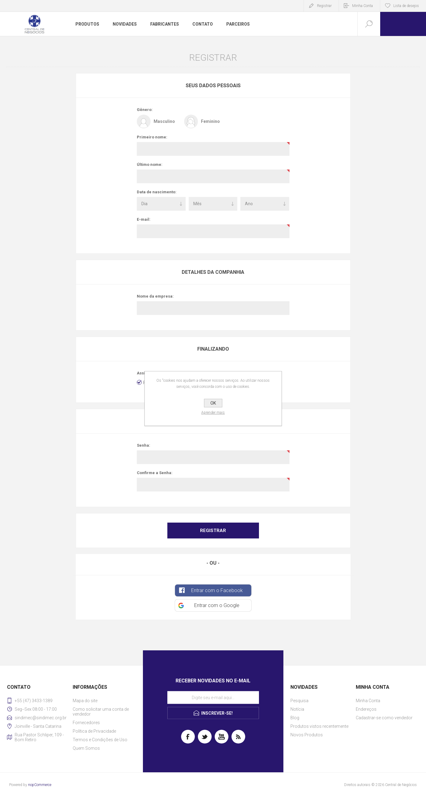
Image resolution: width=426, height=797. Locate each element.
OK (213, 403)
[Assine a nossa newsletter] (213, 697)
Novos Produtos (306, 734)
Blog (294, 717)
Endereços (366, 709)
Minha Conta (362, 6)
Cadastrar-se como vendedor (384, 717)
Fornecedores (86, 722)
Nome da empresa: (155, 296)
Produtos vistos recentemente (319, 726)
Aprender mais (213, 412)
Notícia (297, 709)
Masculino (164, 121)
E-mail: (144, 219)
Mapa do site (85, 700)
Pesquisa (299, 700)
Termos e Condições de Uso (100, 739)
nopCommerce (39, 785)
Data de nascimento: (157, 192)
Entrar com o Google (216, 605)
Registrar (324, 6)
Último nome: (149, 164)
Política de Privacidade (94, 731)
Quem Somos (86, 748)
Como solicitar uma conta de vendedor (101, 712)
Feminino (210, 121)
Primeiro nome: (152, 137)
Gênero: (145, 109)
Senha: (143, 445)
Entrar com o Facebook (217, 590)
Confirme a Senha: (155, 472)
